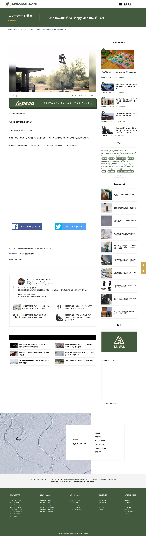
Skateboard (13, 96)
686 (110, 155)
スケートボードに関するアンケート (49, 507)
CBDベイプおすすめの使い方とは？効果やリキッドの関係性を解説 (119, 304)
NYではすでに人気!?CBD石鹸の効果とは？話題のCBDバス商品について (119, 239)
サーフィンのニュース (75, 505)
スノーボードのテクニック (17, 514)
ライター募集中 (100, 446)
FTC (103, 176)
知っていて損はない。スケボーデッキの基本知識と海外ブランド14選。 (119, 102)
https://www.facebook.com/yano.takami (40, 289)
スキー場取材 (13, 516)
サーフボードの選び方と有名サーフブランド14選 (119, 200)
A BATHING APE (119, 155)
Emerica (126, 174)
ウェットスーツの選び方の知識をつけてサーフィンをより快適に (119, 317)
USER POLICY (100, 449)
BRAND (101, 509)
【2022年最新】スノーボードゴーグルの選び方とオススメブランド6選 (31, 312)
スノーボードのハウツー (16, 509)
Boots (126, 166)
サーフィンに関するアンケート (78, 507)
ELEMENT (117, 174)
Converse (128, 171)
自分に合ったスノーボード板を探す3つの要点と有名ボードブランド (119, 87)
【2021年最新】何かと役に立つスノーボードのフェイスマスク (119, 291)
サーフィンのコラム (75, 500)
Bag (127, 161)
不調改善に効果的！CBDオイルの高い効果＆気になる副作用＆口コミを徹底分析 (119, 213)
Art (121, 161)
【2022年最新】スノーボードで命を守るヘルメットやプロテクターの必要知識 (119, 265)
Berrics (130, 163)
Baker (103, 163)
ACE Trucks (105, 158)
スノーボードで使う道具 (118, 77)
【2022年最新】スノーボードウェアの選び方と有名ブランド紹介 (74, 312)
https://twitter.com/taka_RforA (37, 287)
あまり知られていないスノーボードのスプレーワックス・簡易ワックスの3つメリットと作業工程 (119, 252)
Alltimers (105, 161)
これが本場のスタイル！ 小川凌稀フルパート (75, 367)
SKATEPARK (102, 507)
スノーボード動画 (36, 29)
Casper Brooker (106, 171)
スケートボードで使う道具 (118, 106)
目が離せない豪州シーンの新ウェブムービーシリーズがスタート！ (75, 359)
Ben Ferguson (120, 163)
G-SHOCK (111, 176)
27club (104, 155)
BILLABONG (105, 166)
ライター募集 (128, 507)
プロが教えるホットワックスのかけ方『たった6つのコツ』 (119, 63)
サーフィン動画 (74, 503)
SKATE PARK (128, 503)
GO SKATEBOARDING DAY (124, 176)
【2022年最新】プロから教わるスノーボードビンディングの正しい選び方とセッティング (74, 322)
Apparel (113, 161)
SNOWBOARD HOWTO (105, 505)
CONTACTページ (15, 254)
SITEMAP (98, 457)
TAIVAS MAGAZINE (13, 29)
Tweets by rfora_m (108, 360)
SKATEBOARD (45, 495)
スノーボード (24, 29)
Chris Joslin (118, 171)
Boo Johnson (116, 166)
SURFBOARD (75, 495)
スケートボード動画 (45, 503)
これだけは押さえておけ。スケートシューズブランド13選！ (119, 117)
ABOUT (97, 438)
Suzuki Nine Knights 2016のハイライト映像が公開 (30, 367)
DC (103, 174)
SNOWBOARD (15, 495)
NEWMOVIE (127, 500)
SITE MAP (127, 514)
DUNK (109, 174)
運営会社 (98, 442)
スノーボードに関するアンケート (18, 507)
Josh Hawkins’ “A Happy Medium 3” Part (55, 29)
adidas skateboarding (127, 158)
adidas (114, 158)
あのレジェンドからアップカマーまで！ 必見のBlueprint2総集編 (30, 351)
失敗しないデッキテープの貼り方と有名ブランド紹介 (119, 226)
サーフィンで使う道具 (75, 509)
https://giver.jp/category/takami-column (32, 302)
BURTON (104, 169)
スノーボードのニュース (16, 505)
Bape (110, 163)
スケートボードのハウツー (46, 509)
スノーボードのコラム (15, 500)
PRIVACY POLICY (101, 453)
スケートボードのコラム (46, 500)
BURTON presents (117, 169)
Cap (127, 169)
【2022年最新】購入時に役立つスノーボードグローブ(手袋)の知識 (31, 322)
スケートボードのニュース (46, 505)
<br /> (45, 185)
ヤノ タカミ (31, 284)
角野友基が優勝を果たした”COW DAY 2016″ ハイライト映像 (75, 351)
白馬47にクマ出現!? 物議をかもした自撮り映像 (30, 359)
